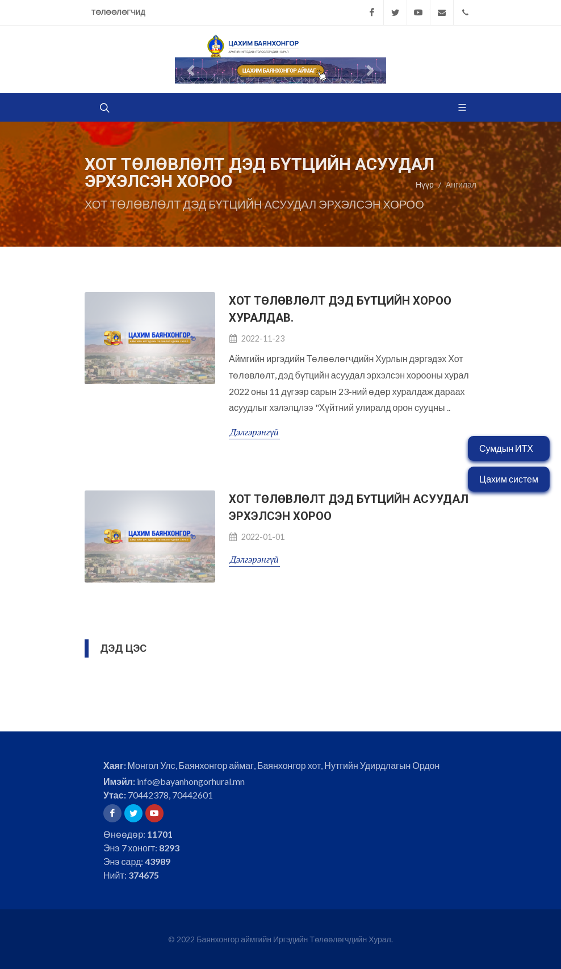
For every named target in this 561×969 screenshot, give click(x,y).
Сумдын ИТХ (506, 448)
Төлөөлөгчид (118, 12)
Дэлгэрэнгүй (254, 432)
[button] (191, 70)
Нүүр (425, 184)
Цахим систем (508, 478)
